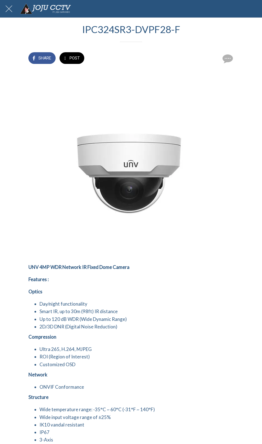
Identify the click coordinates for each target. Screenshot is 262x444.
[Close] (9, 9)
